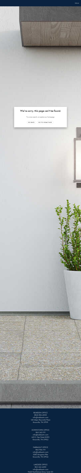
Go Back (31, 122)
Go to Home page (45, 122)
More (77, 3)
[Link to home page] (2, 3)
